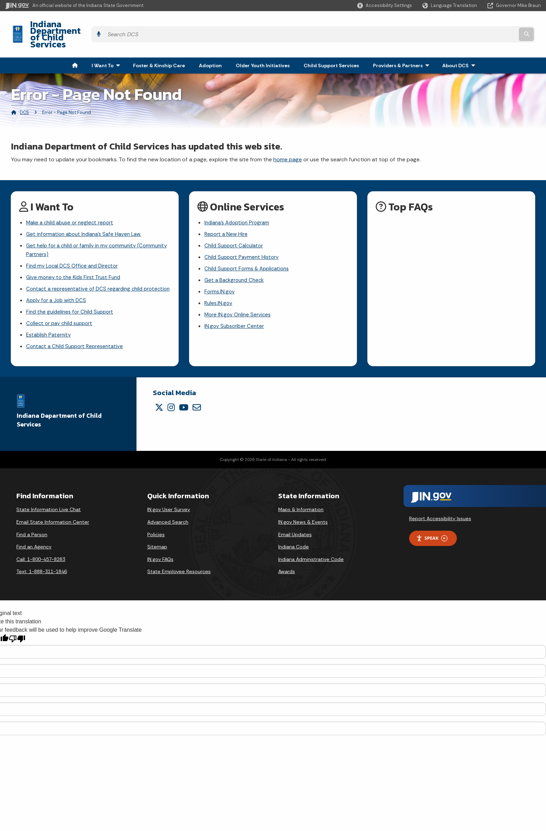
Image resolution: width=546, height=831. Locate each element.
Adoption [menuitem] (210, 47)
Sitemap (157, 547)
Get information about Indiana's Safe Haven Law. (87, 216)
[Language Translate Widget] (450, 5)
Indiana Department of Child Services (101, 24)
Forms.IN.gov (220, 278)
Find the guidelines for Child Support (72, 309)
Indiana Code (293, 547)
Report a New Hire (226, 216)
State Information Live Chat (48, 509)
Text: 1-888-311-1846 (41, 571)
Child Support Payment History (243, 241)
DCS (24, 94)
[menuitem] (75, 46)
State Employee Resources (179, 571)
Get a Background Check (236, 265)
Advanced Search (167, 522)
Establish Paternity (50, 333)
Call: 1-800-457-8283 (40, 559)
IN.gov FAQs (160, 559)
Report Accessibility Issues (440, 518)
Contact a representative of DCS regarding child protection (87, 279)
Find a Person (31, 534)
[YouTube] (183, 407)
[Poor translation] (17, 638)
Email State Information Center (52, 522)
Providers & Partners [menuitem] (402, 47)
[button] (384, 5)
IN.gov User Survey (168, 509)
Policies (156, 534)
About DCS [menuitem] (460, 47)
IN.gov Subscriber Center (235, 314)
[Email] (197, 407)
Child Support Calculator (235, 229)
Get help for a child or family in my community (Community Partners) (84, 233)
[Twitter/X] (159, 407)
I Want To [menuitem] (107, 47)
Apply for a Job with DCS (58, 297)
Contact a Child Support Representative (77, 345)
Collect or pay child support (61, 321)
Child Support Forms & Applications (249, 253)
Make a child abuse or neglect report (72, 204)
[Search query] (475, 25)
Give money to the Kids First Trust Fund (76, 263)
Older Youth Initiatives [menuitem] (263, 47)
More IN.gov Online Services (238, 302)
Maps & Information (300, 509)
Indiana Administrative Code (311, 559)
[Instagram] (171, 407)
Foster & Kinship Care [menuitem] (159, 47)
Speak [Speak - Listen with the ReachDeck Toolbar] (431, 538)
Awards (286, 571)
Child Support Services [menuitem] (331, 47)
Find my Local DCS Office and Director (74, 250)
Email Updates (295, 534)
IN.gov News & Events (303, 522)
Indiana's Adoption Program (239, 204)
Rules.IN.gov (219, 290)
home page (287, 140)
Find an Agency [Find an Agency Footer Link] (34, 547)
